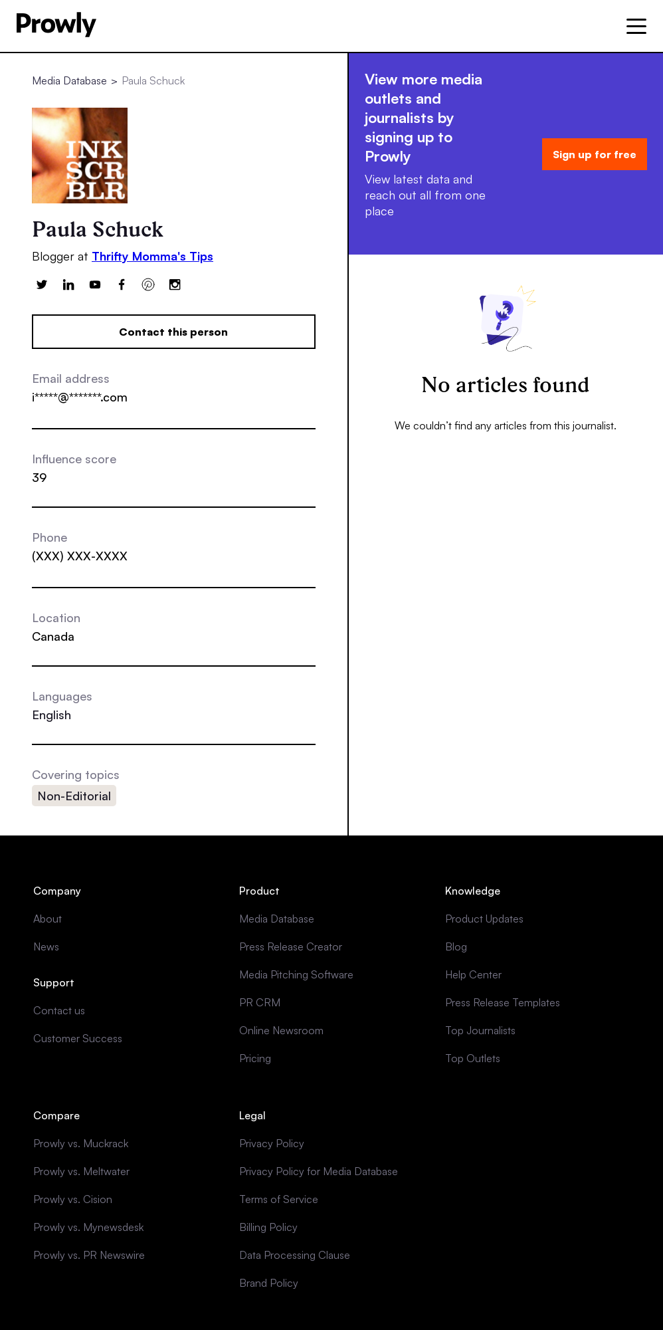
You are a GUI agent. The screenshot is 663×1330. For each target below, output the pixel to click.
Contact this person (173, 331)
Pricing (255, 1058)
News (46, 946)
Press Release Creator (290, 946)
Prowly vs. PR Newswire (89, 1255)
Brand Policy (268, 1282)
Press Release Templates (502, 1002)
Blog (456, 946)
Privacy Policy (271, 1143)
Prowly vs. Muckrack (80, 1143)
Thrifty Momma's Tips (152, 256)
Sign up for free (594, 154)
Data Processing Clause (294, 1255)
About (47, 918)
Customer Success (77, 1038)
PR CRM (259, 1002)
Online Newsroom (281, 1030)
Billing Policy (268, 1227)
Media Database (69, 80)
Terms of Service (278, 1199)
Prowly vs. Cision (72, 1199)
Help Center (473, 974)
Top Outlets (472, 1058)
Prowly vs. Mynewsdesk (88, 1227)
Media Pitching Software (296, 974)
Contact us (59, 1010)
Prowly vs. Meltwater (81, 1171)
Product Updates (484, 918)
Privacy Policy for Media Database (318, 1171)
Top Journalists (480, 1030)
